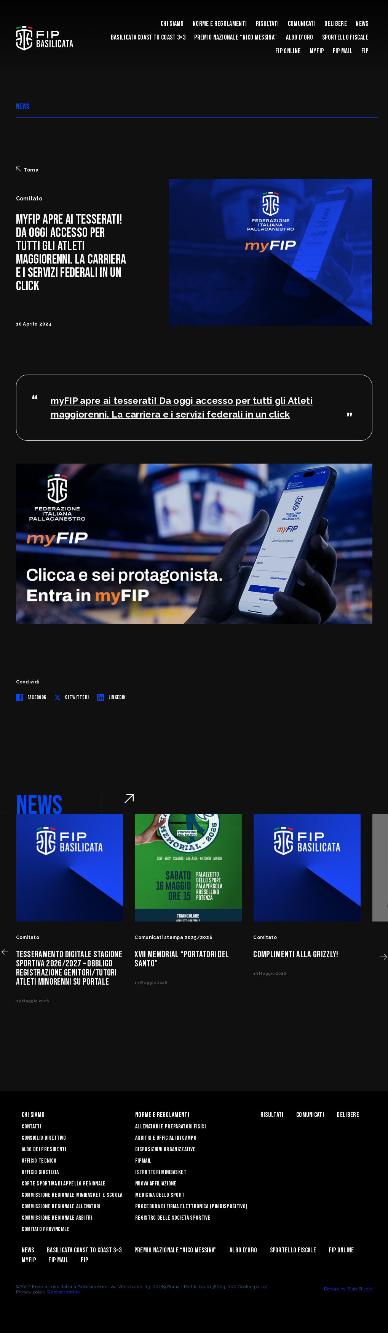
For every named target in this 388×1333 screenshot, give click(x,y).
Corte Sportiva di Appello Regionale (64, 1183)
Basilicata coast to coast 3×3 (148, 37)
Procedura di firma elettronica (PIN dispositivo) (191, 1206)
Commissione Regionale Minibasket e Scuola (72, 1195)
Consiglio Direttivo (44, 1138)
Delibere (335, 24)
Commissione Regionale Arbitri (57, 1218)
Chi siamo (172, 24)
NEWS (23, 106)
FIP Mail (343, 51)
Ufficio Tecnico (39, 1161)
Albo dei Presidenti (44, 1149)
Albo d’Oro (299, 37)
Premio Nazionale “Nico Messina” (235, 37)
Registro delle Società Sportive (173, 1218)
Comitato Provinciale (46, 1229)
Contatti (32, 1126)
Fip (365, 51)
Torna (27, 170)
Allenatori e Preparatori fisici (170, 1126)
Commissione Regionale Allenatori (61, 1206)
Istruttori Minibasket (161, 1172)
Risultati (267, 24)
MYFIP (317, 51)
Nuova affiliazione (156, 1183)
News (362, 24)
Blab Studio (359, 1289)
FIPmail (143, 1161)
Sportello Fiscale (345, 37)
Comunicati (302, 24)
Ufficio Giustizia (40, 1172)
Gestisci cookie (63, 1292)
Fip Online (287, 51)
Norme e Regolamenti (220, 24)
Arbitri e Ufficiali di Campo (165, 1138)
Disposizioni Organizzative (165, 1149)
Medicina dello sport (159, 1195)
